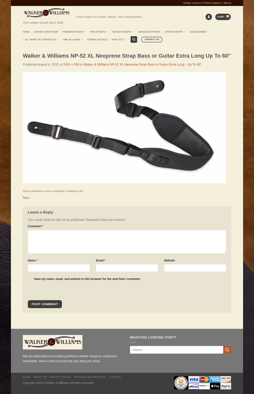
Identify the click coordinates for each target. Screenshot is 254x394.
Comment (35, 226)
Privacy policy (60, 377)
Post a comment (32, 191)
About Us (40, 377)
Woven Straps (123, 32)
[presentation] (55, 292)
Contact (115, 377)
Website (169, 260)
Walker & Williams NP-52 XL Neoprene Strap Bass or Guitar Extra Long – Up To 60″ (143, 64)
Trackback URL (74, 191)
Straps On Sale (97, 39)
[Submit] (227, 350)
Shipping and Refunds (90, 377)
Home (26, 32)
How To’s (119, 39)
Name (33, 260)
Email (100, 260)
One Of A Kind (73, 39)
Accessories (199, 32)
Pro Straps (99, 32)
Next (28, 197)
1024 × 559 (71, 64)
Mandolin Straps (149, 32)
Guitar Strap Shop (46, 32)
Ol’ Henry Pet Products (41, 39)
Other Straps (175, 32)
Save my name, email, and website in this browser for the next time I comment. (87, 278)
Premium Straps (74, 32)
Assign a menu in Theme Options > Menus (207, 2)
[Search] (134, 39)
